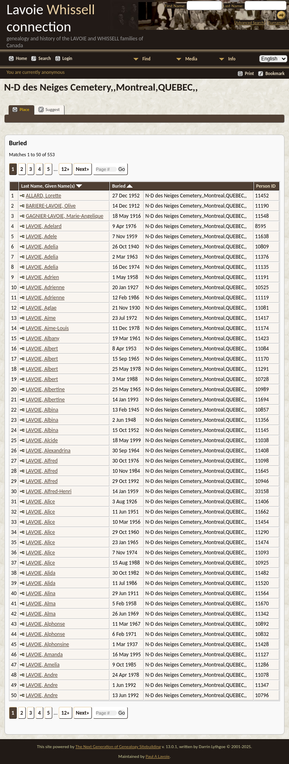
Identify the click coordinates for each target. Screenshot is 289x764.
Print (249, 73)
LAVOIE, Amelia (43, 664)
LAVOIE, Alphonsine (47, 644)
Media (191, 59)
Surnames (277, 22)
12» (65, 169)
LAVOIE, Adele (41, 236)
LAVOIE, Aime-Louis (47, 328)
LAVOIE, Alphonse (45, 623)
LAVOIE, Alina (40, 593)
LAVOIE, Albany (42, 338)
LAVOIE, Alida (40, 572)
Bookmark (275, 73)
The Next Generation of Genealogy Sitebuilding (118, 746)
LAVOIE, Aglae (41, 307)
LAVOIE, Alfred (42, 460)
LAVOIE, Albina (42, 409)
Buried (122, 186)
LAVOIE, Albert (42, 348)
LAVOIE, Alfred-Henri (48, 491)
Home (21, 58)
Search (44, 58)
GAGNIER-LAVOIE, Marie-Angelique (64, 216)
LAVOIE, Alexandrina (48, 450)
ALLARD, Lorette (43, 195)
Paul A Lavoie (158, 756)
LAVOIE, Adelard (43, 226)
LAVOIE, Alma (41, 603)
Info (232, 59)
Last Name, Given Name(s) (51, 186)
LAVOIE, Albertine (45, 389)
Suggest (49, 109)
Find (146, 59)
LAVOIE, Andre (42, 674)
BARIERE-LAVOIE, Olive (51, 205)
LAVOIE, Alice (40, 501)
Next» (82, 169)
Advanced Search (250, 22)
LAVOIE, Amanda (44, 654)
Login (67, 58)
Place (20, 109)
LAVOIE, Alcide (42, 440)
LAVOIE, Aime (41, 317)
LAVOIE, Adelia (42, 246)
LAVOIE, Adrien (42, 277)
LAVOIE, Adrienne (45, 287)
